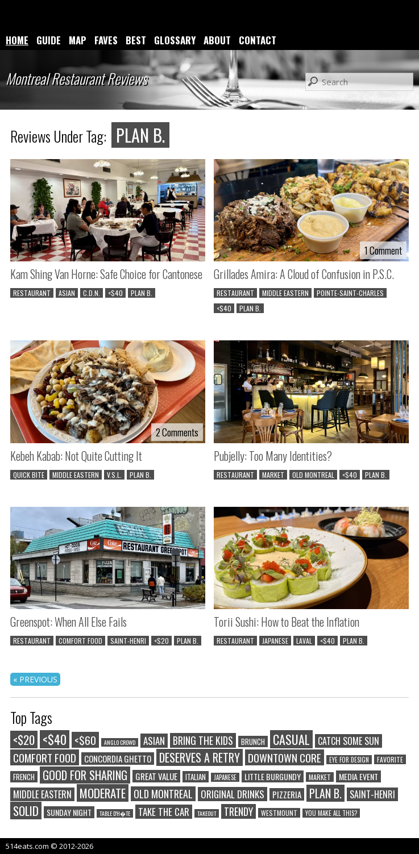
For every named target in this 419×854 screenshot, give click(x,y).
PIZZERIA (286, 794)
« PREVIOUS (35, 679)
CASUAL (291, 739)
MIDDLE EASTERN (285, 293)
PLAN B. (141, 293)
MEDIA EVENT (358, 776)
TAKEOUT (206, 813)
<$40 (115, 293)
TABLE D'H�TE (114, 813)
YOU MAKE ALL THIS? (331, 813)
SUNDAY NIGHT (69, 812)
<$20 (161, 640)
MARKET (273, 475)
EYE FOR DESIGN (349, 759)
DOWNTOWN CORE (284, 757)
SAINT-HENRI (128, 640)
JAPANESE (275, 640)
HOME (17, 40)
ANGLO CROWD (119, 742)
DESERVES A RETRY (199, 757)
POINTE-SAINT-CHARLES (350, 293)
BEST (136, 40)
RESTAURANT (32, 293)
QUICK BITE (28, 475)
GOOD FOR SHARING (85, 775)
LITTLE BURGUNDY (272, 776)
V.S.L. (114, 475)
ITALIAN (195, 776)
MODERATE (103, 793)
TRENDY (238, 811)
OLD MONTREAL (313, 475)
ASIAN (67, 293)
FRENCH (24, 776)
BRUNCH (253, 741)
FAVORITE (390, 759)
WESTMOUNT (279, 813)
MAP (77, 40)
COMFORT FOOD (80, 640)
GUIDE (48, 40)
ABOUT (217, 40)
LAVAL (304, 640)
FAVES (106, 40)
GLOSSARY (175, 40)
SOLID (26, 810)
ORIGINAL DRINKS (232, 794)
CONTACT (257, 40)
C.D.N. (91, 293)
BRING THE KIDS (203, 740)
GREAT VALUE (156, 776)
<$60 (85, 740)
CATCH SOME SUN (348, 741)
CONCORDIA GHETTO (117, 758)
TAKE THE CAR (163, 812)
